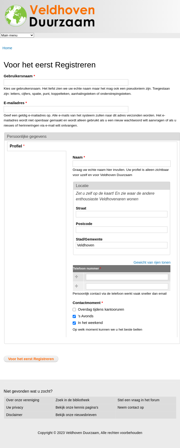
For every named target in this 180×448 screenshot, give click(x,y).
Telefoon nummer (87, 268)
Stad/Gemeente (89, 239)
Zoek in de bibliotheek (73, 400)
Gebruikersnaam (19, 76)
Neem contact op (131, 407)
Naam (79, 157)
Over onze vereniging (22, 400)
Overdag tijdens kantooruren (101, 309)
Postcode (84, 224)
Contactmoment (88, 303)
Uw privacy (14, 407)
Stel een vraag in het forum (139, 400)
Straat (81, 208)
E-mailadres (15, 103)
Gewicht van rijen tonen (151, 262)
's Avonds (85, 316)
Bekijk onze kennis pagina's (77, 407)
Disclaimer (14, 415)
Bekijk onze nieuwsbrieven (76, 415)
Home (7, 48)
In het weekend (90, 323)
